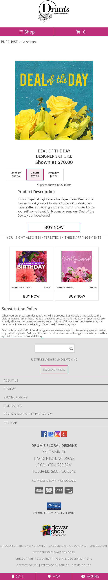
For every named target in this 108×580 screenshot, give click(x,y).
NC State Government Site (73, 558)
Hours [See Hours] (90, 576)
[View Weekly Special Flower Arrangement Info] (76, 266)
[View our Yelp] (64, 436)
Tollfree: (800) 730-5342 (54, 471)
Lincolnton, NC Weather (33, 558)
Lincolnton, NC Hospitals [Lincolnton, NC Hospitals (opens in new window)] (68, 545)
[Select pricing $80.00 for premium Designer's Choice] (53, 174)
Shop (27, 32)
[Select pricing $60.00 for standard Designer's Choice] (16, 174)
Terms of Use (81, 565)
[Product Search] (55, 348)
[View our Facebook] (44, 436)
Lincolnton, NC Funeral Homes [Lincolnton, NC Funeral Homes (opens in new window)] (22, 545)
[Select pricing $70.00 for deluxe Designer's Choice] (35, 174)
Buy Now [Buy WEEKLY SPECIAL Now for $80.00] (77, 296)
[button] (54, 506)
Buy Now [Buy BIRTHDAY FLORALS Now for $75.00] (31, 296)
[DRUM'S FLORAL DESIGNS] (54, 22)
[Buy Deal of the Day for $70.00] (54, 227)
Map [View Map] (54, 576)
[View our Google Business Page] (51, 436)
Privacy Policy (27, 565)
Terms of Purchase (55, 565)
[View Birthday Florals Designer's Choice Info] (31, 266)
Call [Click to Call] (18, 576)
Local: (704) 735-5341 (54, 464)
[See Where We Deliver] (54, 369)
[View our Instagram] (57, 436)
